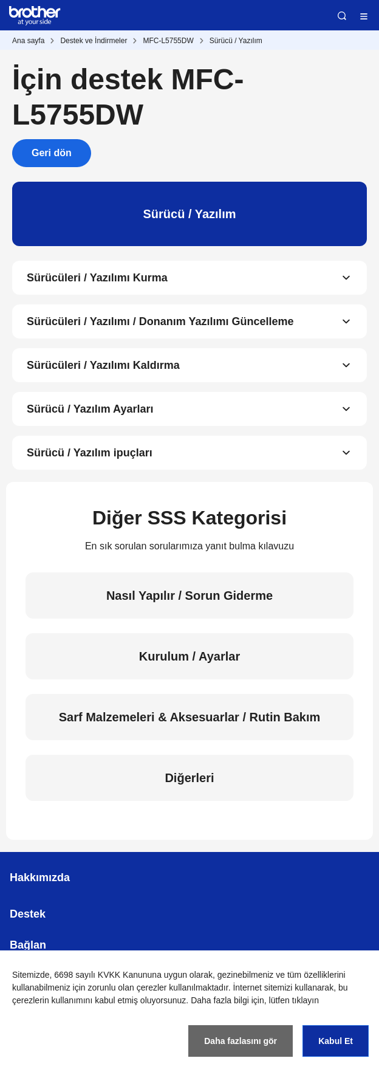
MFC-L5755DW (168, 40)
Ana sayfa (28, 40)
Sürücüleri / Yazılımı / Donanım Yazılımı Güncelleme (160, 321)
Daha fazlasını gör (240, 1041)
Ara (342, 16)
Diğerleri (189, 778)
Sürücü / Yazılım (236, 40)
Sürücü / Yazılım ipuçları (89, 453)
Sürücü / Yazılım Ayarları (90, 409)
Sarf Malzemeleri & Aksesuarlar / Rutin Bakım (190, 717)
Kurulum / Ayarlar (189, 656)
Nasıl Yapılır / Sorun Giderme (189, 595)
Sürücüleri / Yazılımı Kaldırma (103, 365)
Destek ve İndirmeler (93, 40)
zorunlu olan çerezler (127, 987)
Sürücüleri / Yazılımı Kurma (97, 278)
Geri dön (52, 153)
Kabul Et (335, 1041)
